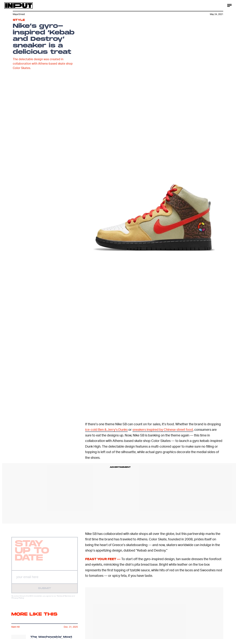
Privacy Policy (18, 600)
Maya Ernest (19, 14)
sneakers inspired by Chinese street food (162, 429)
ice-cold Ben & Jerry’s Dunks (106, 429)
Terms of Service (64, 598)
